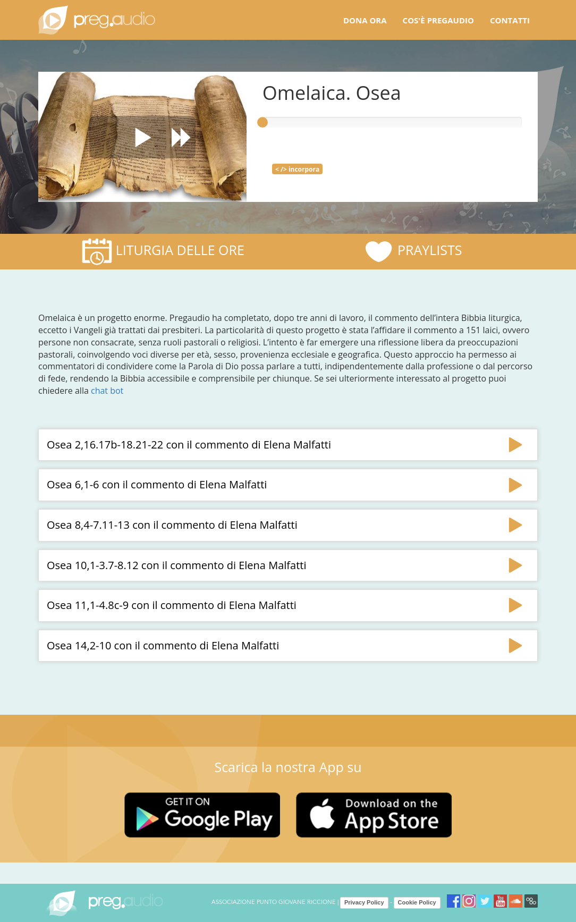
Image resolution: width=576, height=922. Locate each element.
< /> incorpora (297, 169)
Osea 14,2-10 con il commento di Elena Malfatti (163, 645)
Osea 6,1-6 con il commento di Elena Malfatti (157, 484)
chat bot (107, 390)
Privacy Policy (364, 902)
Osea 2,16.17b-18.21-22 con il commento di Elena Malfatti (189, 444)
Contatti (510, 20)
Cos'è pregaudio (438, 20)
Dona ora (365, 20)
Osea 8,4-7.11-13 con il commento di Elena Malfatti (172, 525)
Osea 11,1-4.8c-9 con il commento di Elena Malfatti (172, 605)
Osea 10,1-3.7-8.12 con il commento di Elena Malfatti (176, 565)
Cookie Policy (417, 902)
